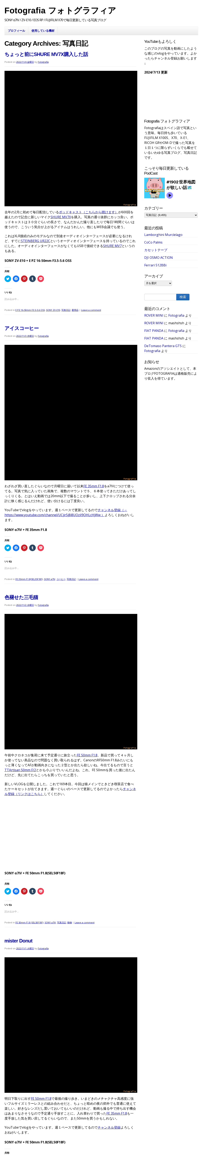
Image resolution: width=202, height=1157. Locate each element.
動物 (69, 922)
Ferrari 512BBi (155, 265)
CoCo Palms (153, 242)
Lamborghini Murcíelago (163, 234)
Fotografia (43, 61)
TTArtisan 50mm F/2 (20, 770)
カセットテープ (155, 250)
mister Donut (18, 941)
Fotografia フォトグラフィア (60, 10)
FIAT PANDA (153, 330)
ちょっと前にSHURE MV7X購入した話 (46, 54)
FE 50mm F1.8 (87, 755)
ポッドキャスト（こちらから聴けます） (88, 212)
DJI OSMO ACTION (158, 257)
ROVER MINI (153, 315)
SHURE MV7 (112, 246)
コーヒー (61, 579)
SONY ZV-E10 (53, 309)
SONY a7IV (49, 579)
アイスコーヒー (22, 328)
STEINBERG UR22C (35, 241)
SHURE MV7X (61, 217)
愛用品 (75, 309)
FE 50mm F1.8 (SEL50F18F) (29, 922)
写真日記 (65, 309)
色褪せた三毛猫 (21, 597)
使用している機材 (42, 31)
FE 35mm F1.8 (93, 486)
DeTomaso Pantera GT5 (163, 346)
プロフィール (16, 31)
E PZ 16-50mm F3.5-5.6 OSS (30, 309)
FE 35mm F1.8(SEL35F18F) (29, 579)
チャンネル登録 (109, 1127)
